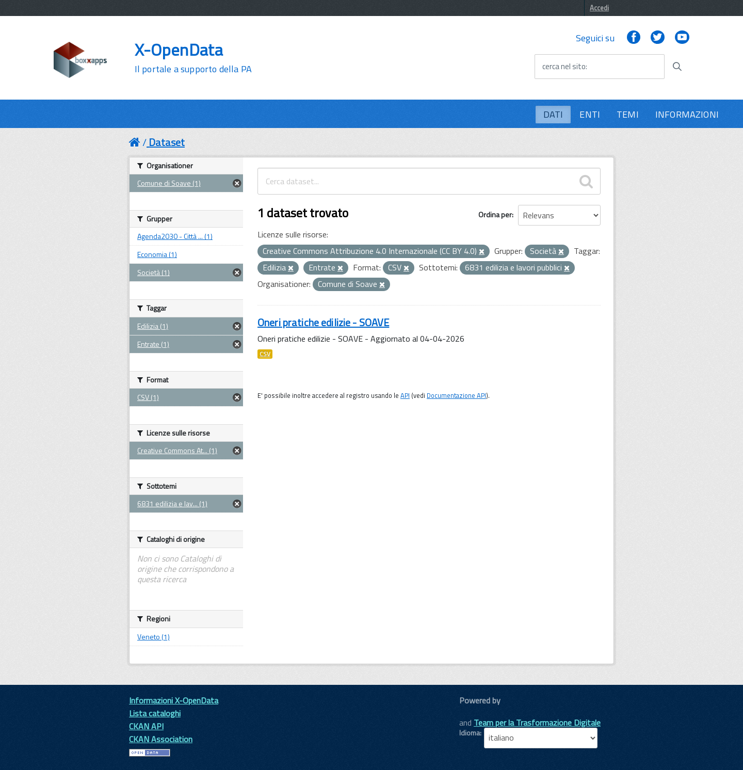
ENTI (589, 114)
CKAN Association (160, 739)
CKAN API (146, 726)
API (405, 395)
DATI (553, 114)
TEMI (628, 114)
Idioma (469, 733)
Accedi (599, 8)
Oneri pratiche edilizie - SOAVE (323, 322)
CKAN (476, 712)
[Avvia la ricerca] (677, 66)
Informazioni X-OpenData (173, 700)
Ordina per (495, 214)
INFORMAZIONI (687, 114)
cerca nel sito (564, 66)
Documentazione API (456, 395)
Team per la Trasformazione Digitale (537, 722)
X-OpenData (193, 57)
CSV (265, 354)
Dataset (167, 142)
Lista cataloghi (155, 713)
